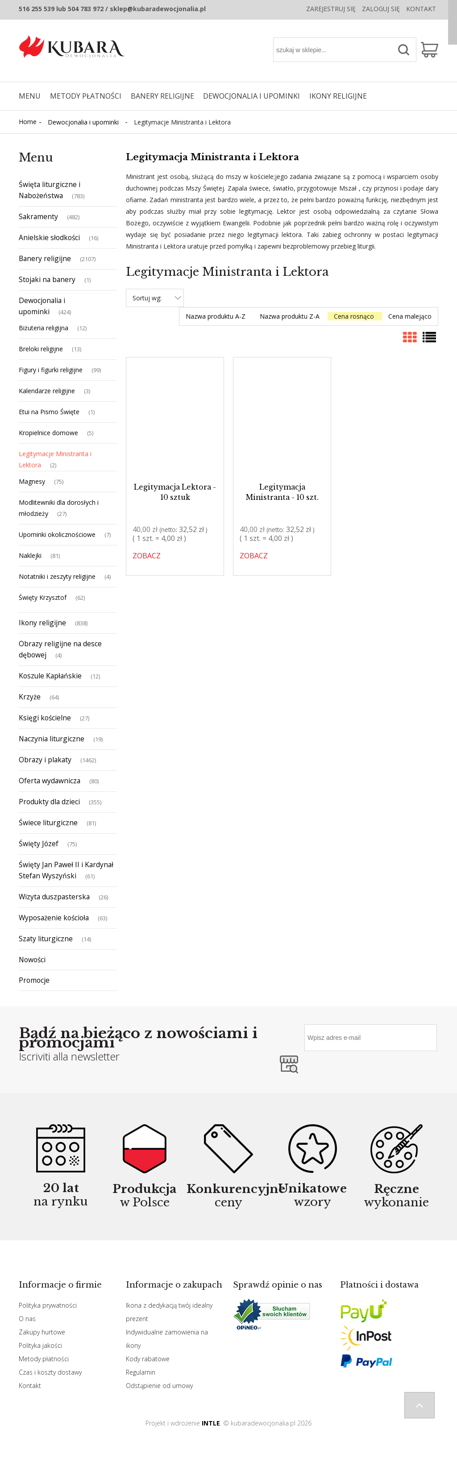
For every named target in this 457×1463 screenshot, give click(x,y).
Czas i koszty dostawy (50, 1372)
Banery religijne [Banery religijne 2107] (45, 258)
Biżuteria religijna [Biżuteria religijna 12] (43, 328)
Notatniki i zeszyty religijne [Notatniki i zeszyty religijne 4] (57, 576)
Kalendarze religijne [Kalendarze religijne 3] (47, 391)
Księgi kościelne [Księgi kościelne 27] (45, 718)
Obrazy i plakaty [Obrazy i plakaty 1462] (45, 760)
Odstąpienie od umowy (159, 1385)
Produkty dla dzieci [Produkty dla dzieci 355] (49, 801)
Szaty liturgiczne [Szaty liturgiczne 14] (46, 938)
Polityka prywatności (48, 1305)
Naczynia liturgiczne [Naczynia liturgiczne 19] (51, 739)
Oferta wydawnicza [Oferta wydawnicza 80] (49, 781)
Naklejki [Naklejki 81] (30, 555)
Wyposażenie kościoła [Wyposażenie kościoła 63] (54, 918)
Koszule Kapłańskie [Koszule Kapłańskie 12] (50, 676)
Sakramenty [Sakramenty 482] (38, 216)
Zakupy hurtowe (42, 1332)
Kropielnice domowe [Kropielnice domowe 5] (48, 432)
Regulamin (140, 1372)
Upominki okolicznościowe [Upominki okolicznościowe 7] (57, 534)
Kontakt (421, 8)
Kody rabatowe (148, 1359)
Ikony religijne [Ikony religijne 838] (42, 623)
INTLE (211, 1423)
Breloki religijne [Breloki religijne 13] (41, 349)
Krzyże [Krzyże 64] (30, 697)
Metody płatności (44, 1359)
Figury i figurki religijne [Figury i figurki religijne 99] (51, 370)
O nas (27, 1318)
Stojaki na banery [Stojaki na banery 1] (47, 279)
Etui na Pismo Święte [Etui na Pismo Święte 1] (49, 411)
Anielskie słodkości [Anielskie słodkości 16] (49, 237)
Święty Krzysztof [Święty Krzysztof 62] (42, 597)
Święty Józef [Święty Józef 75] (38, 843)
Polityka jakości (40, 1345)
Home (28, 121)
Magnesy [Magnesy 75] (32, 481)
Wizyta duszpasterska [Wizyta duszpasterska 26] (54, 897)
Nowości (32, 959)
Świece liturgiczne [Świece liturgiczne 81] (48, 822)
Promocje (34, 980)
